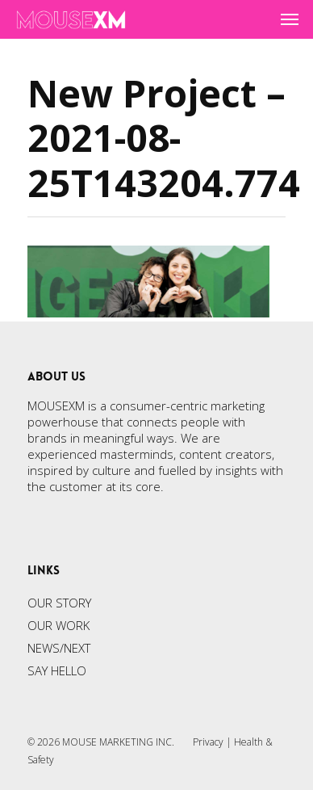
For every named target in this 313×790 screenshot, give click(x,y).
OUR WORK (58, 625)
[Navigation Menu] (289, 19)
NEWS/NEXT (58, 648)
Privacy (208, 742)
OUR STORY (59, 603)
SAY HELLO (56, 670)
